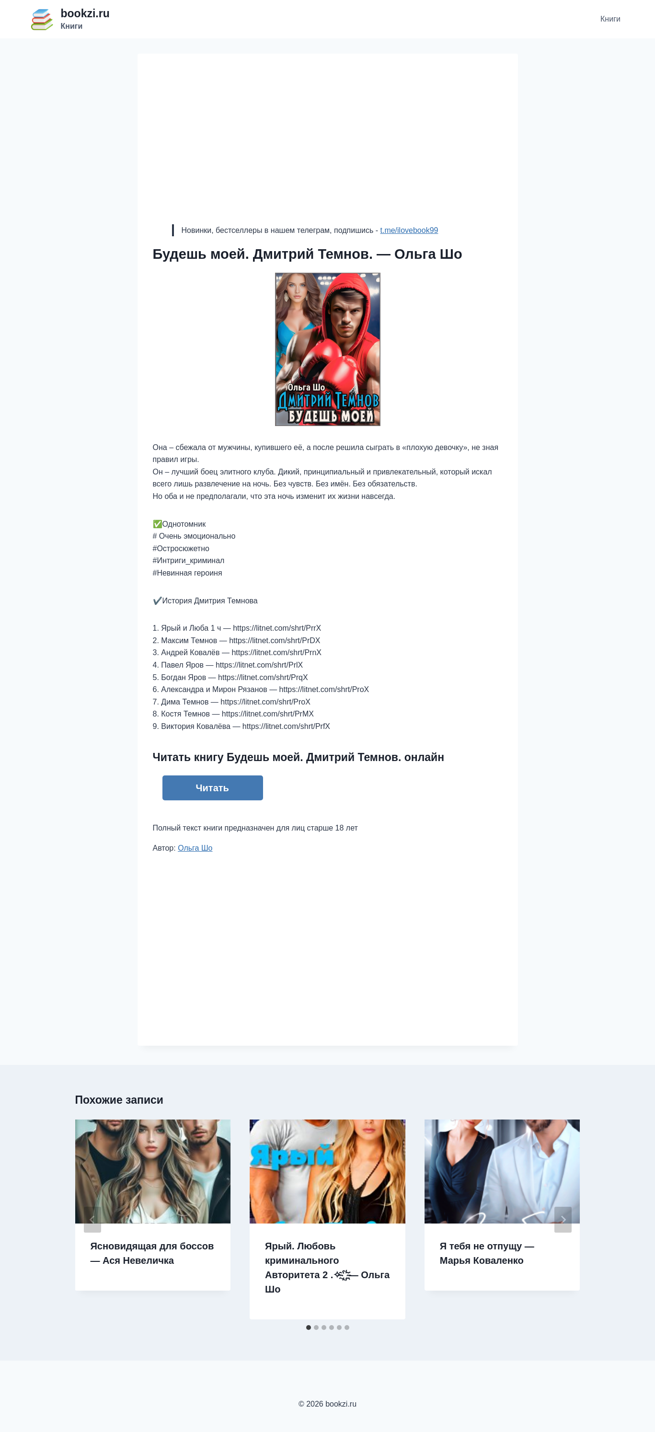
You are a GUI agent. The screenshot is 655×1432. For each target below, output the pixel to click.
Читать (212, 788)
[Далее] (563, 1220)
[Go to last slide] (92, 1220)
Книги (610, 19)
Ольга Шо (195, 848)
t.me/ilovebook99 (409, 230)
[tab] (308, 1327)
